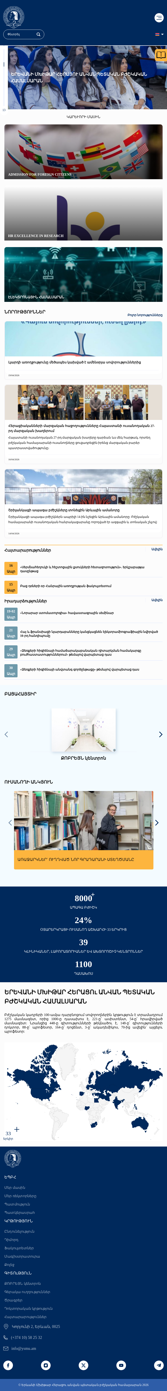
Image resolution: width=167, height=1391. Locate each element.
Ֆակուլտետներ (19, 1248)
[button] (4, 51)
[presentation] (6, 734)
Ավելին (157, 549)
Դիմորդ (11, 1240)
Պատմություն (17, 1204)
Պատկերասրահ (19, 1212)
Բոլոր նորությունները (145, 315)
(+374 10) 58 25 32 (26, 1337)
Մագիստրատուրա (22, 1256)
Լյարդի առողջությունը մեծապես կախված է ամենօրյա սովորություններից (74, 362)
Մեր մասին (14, 1187)
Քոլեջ (9, 1265)
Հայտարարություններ (25, 1317)
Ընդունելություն (19, 1231)
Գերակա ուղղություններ (27, 1292)
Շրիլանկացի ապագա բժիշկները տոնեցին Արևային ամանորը (64, 510)
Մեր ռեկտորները (20, 1196)
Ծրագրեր (13, 1300)
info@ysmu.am (23, 1348)
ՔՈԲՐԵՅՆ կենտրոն (22, 1283)
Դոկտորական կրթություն (28, 1308)
